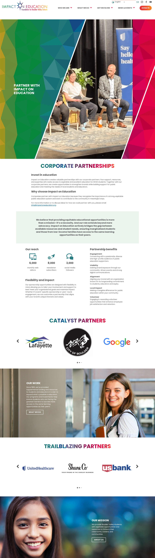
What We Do (81, 12)
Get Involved (101, 12)
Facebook (144, 3)
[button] (18, 341)
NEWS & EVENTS (123, 12)
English (115, 3)
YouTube (148, 3)
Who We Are (61, 12)
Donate (143, 12)
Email (135, 3)
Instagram (140, 3)
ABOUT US (99, 540)
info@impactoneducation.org (43, 205)
